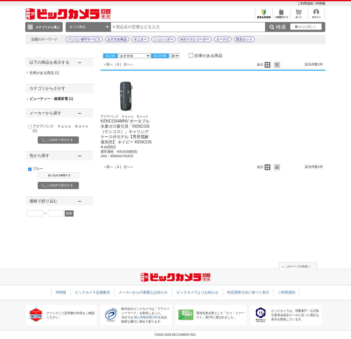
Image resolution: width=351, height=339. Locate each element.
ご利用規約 (306, 3)
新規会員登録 (264, 15)
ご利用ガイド (281, 15)
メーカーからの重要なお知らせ (143, 292)
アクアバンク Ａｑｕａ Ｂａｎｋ (125, 116)
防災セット (244, 39)
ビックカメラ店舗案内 (92, 292)
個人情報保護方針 (146, 317)
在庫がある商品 (44, 73)
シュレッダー (163, 39)
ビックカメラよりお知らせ (197, 292)
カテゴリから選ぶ (48, 27)
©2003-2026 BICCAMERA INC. (175, 335)
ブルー (38, 169)
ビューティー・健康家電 (51, 99)
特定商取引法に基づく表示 (248, 292)
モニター (140, 39)
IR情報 (320, 3)
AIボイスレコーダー (194, 39)
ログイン (316, 15)
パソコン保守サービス (84, 39)
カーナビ (222, 39)
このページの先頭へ (297, 266)
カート (299, 15)
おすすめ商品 (117, 39)
